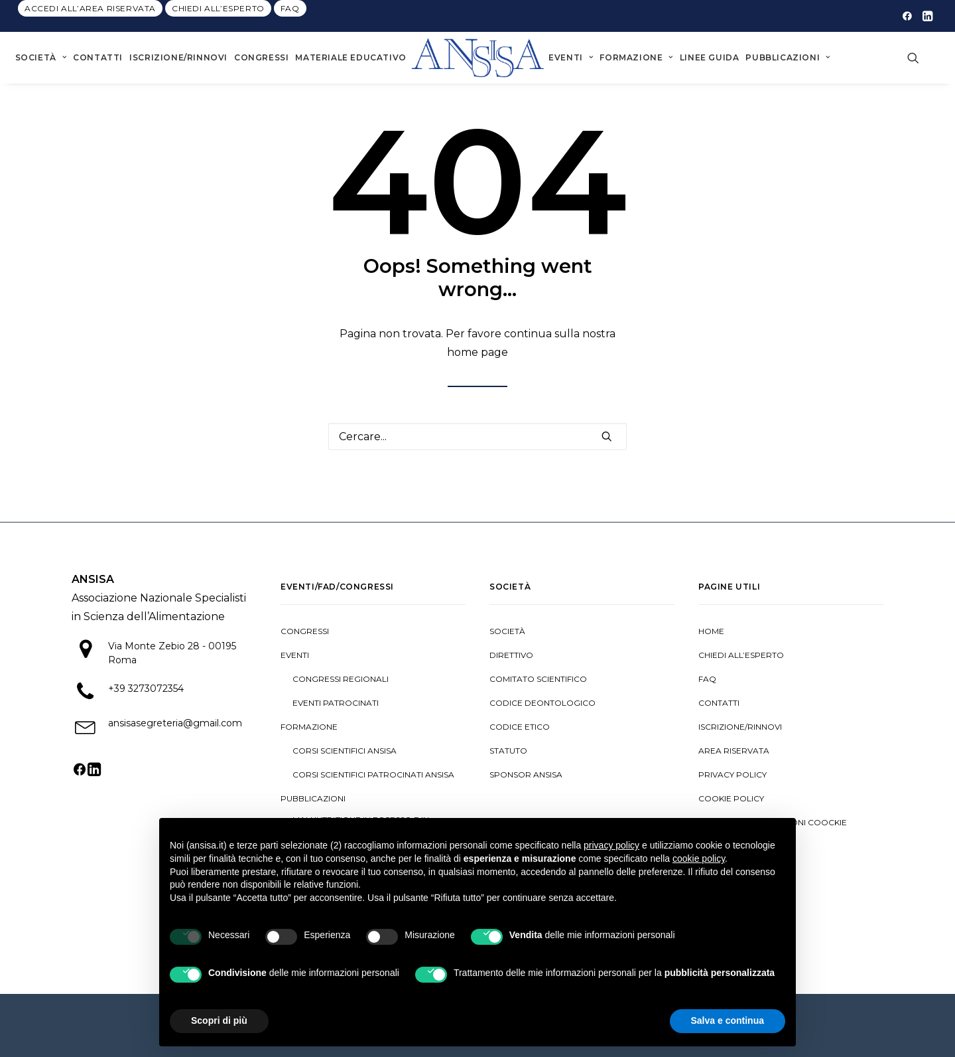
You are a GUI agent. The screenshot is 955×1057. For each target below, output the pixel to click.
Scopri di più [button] (219, 1020)
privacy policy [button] (611, 845)
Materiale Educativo (350, 57)
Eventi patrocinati (335, 703)
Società (41, 57)
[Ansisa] (478, 58)
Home (711, 631)
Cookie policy (731, 798)
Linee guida (709, 57)
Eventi (570, 57)
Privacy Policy (732, 774)
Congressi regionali (340, 679)
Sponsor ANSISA (525, 774)
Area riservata (733, 751)
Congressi (261, 57)
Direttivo (511, 655)
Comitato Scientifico (538, 679)
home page (477, 352)
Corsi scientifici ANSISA (344, 751)
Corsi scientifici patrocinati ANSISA (373, 774)
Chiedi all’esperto (218, 8)
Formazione (636, 57)
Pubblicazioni (787, 57)
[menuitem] (90, 8)
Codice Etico (519, 727)
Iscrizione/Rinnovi (178, 57)
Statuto (508, 751)
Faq (290, 8)
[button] (907, 16)
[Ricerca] (477, 436)
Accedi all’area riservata (90, 8)
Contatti (98, 57)
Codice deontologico (542, 703)
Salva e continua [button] (727, 1020)
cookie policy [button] (698, 858)
